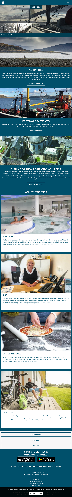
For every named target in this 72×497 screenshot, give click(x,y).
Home (3, 35)
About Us (36, 479)
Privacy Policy (36, 485)
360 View (36, 440)
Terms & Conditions (36, 481)
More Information (36, 83)
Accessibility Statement (36, 483)
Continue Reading (11, 248)
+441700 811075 (39, 472)
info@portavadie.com (40, 474)
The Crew (36, 446)
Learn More (61, 489)
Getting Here (36, 434)
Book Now (36, 7)
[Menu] (68, 2)
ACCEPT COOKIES (36, 493)
